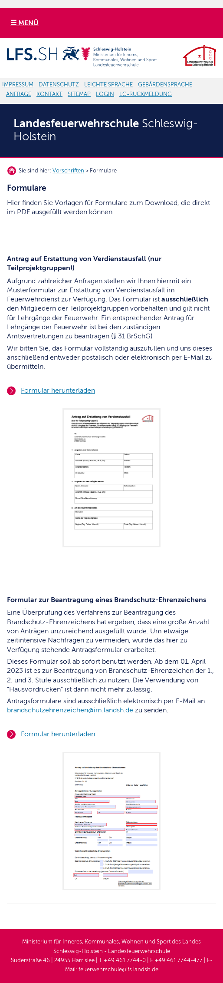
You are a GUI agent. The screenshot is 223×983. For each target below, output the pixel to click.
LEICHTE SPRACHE (108, 85)
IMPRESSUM (17, 85)
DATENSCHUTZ (59, 85)
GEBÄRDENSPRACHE (165, 85)
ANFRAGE (18, 94)
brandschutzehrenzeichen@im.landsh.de (70, 710)
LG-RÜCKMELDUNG (145, 94)
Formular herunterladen (58, 390)
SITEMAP (79, 94)
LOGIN (105, 94)
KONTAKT (49, 94)
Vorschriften (68, 171)
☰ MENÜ (24, 23)
